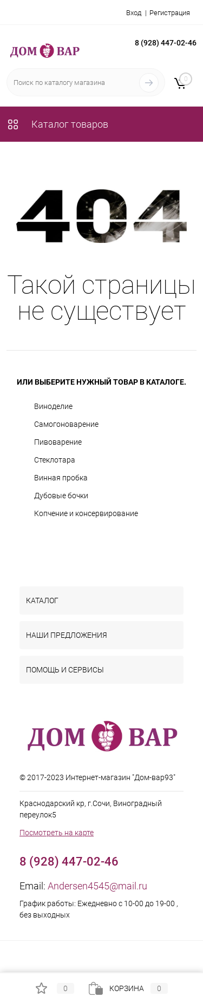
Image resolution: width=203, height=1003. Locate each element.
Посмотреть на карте (56, 832)
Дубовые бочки (61, 495)
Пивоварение (58, 442)
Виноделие (53, 406)
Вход (133, 13)
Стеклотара (54, 460)
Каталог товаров (57, 124)
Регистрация (169, 13)
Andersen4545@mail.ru (97, 886)
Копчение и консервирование (86, 513)
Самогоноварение (66, 424)
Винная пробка (61, 477)
